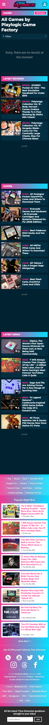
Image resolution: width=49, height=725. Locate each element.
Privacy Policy (36, 483)
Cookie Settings (15, 493)
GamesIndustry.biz (38, 696)
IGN (4, 696)
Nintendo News (39, 691)
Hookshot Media (21, 674)
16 (17, 203)
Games (7, 13)
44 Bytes (29, 677)
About (17, 479)
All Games (40, 13)
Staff (24, 479)
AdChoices (39, 677)
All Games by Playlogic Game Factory (18, 24)
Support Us (11, 483)
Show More (24, 641)
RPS (28, 700)
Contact (23, 483)
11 (17, 133)
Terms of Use (13, 488)
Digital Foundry (22, 691)
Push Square (36, 686)
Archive (38, 488)
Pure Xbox (7, 691)
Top (8, 479)
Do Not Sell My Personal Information (24, 680)
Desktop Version (33, 493)
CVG (21, 700)
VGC (24, 696)
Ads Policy (27, 488)
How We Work (36, 479)
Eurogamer (14, 696)
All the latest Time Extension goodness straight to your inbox (24, 712)
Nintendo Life (20, 686)
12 (17, 238)
